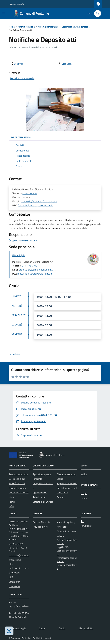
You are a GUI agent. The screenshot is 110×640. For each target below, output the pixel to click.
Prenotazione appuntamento (67, 559)
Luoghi (84, 493)
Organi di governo (17, 488)
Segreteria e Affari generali (75, 26)
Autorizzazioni (39, 497)
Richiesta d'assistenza (66, 566)
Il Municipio (18, 255)
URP (11, 577)
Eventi (84, 498)
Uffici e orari (14, 581)
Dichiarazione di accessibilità (66, 534)
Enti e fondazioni (17, 483)
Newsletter (86, 525)
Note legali (62, 526)
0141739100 (29, 193)
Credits (62, 628)
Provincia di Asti (40, 526)
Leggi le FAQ (63, 547)
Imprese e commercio (67, 483)
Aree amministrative (18, 474)
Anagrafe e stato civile (43, 486)
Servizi (42, 628)
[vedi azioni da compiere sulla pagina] (65, 63)
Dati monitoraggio (17, 628)
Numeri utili (14, 586)
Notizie (84, 474)
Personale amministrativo (19, 495)
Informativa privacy (66, 522)
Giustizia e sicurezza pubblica (67, 476)
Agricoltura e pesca (42, 474)
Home (12, 26)
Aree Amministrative (48, 26)
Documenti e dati (17, 479)
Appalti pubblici (40, 492)
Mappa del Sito (86, 628)
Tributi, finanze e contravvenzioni (67, 490)
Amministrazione (26, 26)
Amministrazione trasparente (67, 541)
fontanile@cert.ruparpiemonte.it (35, 205)
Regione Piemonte (16, 3)
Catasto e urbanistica (43, 501)
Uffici (11, 506)
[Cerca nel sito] (96, 13)
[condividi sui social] (16, 63)
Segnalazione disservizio (67, 552)
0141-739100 (29, 266)
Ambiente (37, 479)
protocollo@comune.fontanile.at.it (39, 201)
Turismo (60, 497)
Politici (12, 501)
